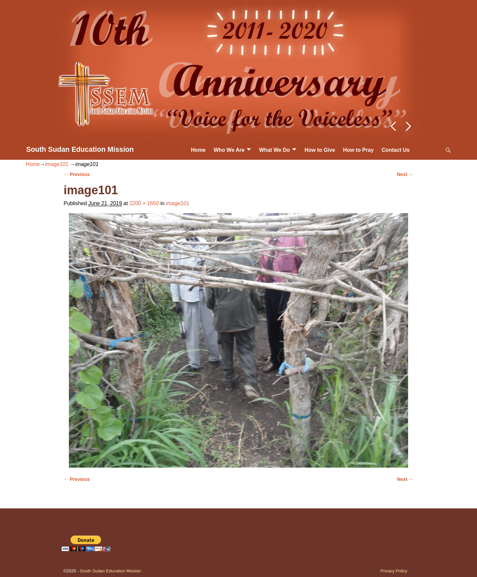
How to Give (319, 150)
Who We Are (229, 150)
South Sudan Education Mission (80, 149)
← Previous (77, 174)
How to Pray (358, 150)
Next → (405, 174)
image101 (56, 164)
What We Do (274, 150)
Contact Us (395, 150)
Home (198, 150)
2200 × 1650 (144, 203)
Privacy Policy (394, 570)
